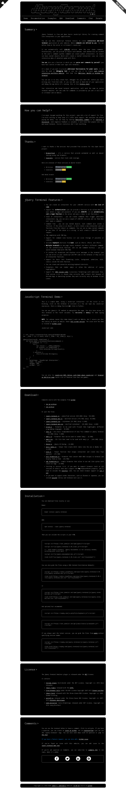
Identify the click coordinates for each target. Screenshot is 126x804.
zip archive (50, 414)
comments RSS (93, 766)
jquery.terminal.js (52, 423)
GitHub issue (56, 323)
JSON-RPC (67, 49)
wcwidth (54, 484)
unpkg (95, 648)
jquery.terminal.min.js (54, 425)
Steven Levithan (98, 707)
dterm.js (49, 451)
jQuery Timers (51, 704)
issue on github (71, 747)
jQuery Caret (50, 709)
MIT (86, 691)
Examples (52, 18)
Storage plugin (51, 699)
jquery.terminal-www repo (51, 762)
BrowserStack (50, 153)
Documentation (38, 18)
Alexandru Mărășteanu (57, 717)
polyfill (65, 477)
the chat (45, 751)
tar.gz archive (51, 411)
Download (70, 18)
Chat (91, 18)
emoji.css (49, 446)
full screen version (77, 321)
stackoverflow (88, 747)
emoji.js (49, 443)
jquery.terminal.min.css (54, 431)
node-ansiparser (51, 719)
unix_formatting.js (52, 463)
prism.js (49, 434)
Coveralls (49, 158)
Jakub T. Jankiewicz (59, 802)
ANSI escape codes (61, 272)
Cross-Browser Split (53, 707)
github (73, 406)
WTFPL (72, 704)
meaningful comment (82, 119)
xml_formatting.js (52, 468)
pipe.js (48, 458)
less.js (48, 438)
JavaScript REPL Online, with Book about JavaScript (74, 382)
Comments (81, 18)
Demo (26, 18)
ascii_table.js (51, 454)
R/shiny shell (85, 84)
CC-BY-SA (77, 802)
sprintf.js (49, 714)
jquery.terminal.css (53, 428)
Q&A (61, 18)
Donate (99, 18)
